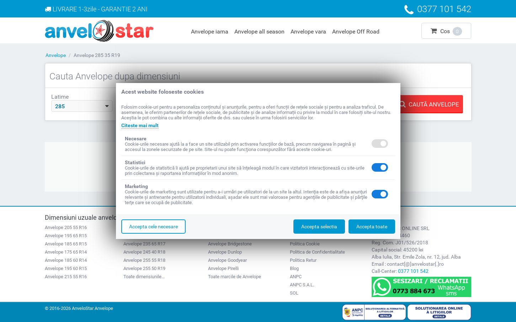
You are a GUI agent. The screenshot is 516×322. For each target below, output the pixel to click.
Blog (294, 268)
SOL (294, 293)
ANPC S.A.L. (302, 284)
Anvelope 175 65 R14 (66, 252)
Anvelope (56, 55)
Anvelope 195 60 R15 (66, 268)
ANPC (296, 276)
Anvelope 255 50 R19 (144, 268)
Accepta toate (371, 226)
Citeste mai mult (140, 125)
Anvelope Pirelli (223, 268)
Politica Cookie (305, 243)
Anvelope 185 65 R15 (66, 243)
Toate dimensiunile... (144, 276)
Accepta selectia (319, 226)
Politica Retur (303, 260)
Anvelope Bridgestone (230, 243)
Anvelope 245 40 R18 (144, 252)
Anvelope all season (259, 31)
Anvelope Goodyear (227, 260)
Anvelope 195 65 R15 (66, 235)
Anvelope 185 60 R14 (66, 260)
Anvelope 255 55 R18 (144, 260)
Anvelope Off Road (355, 31)
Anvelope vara (308, 31)
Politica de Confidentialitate (317, 252)
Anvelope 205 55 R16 (66, 227)
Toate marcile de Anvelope (234, 276)
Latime (60, 96)
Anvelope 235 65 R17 (144, 243)
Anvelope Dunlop (225, 252)
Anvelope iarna (209, 31)
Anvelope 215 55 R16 (66, 276)
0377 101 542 (413, 271)
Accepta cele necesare (153, 226)
